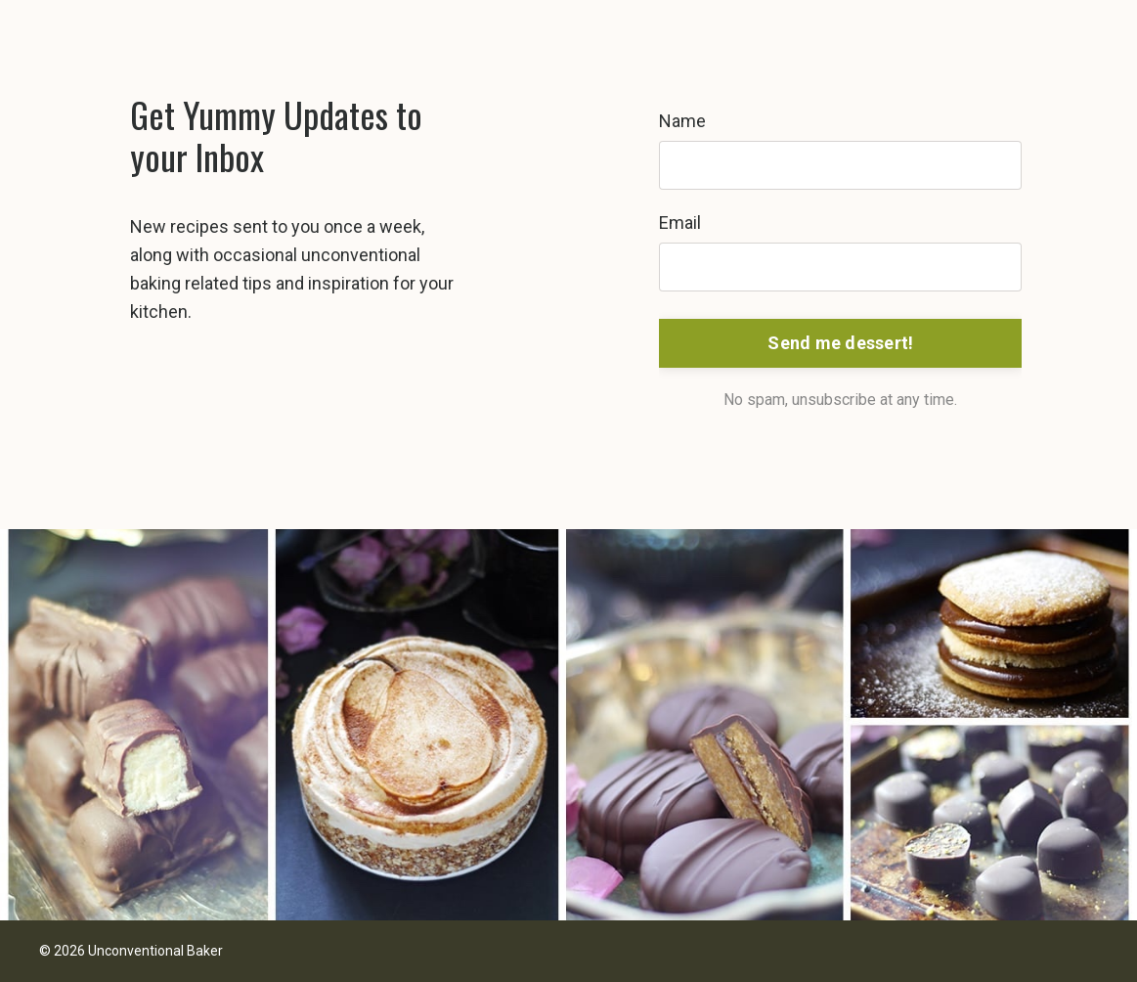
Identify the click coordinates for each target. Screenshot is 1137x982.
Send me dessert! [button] (840, 343)
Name (682, 121)
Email (680, 222)
